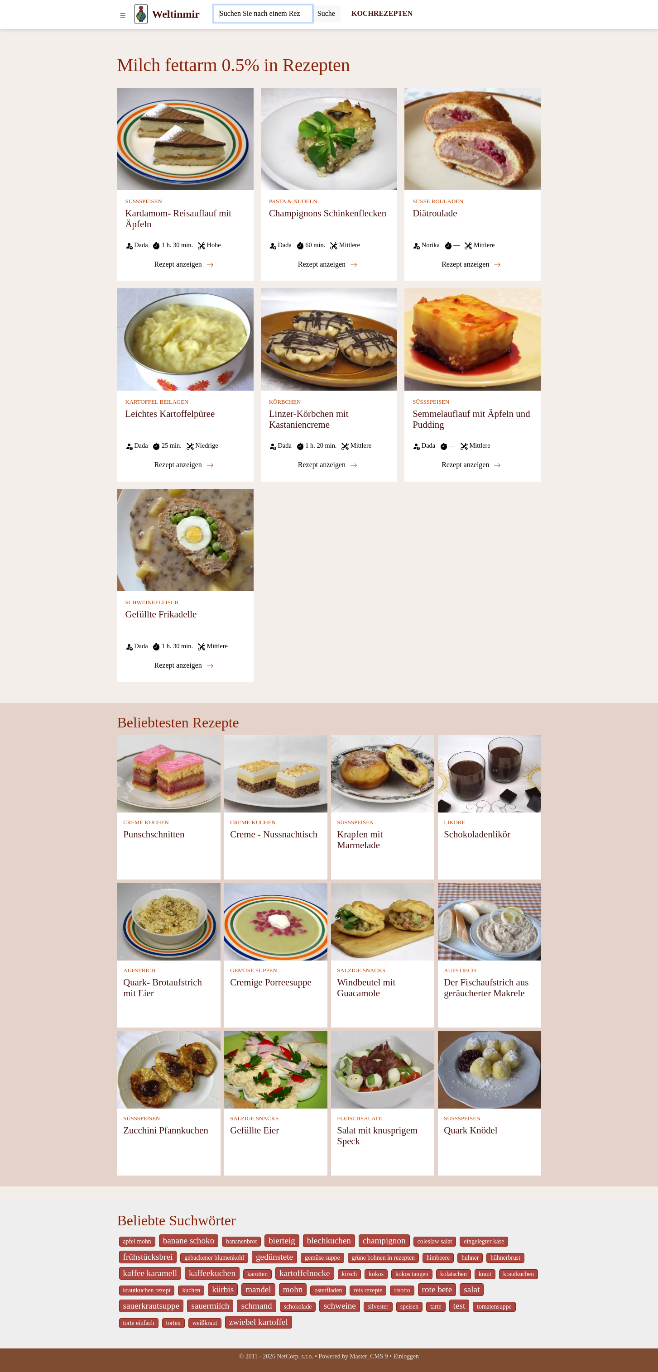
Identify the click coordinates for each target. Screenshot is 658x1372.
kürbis (223, 1289)
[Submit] (326, 13)
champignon (384, 1240)
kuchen (191, 1290)
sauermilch (210, 1305)
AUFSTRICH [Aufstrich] (139, 970)
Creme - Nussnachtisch (273, 834)
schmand (256, 1305)
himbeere (438, 1257)
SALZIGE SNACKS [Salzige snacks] (361, 970)
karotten (257, 1274)
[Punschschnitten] (169, 773)
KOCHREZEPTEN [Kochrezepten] (382, 13)
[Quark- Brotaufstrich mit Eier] (169, 921)
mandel (258, 1289)
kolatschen (453, 1274)
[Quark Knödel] (489, 1069)
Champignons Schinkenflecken (327, 213)
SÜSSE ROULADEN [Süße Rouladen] (438, 201)
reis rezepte (368, 1290)
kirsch (349, 1274)
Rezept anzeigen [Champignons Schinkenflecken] (327, 264)
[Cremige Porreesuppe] (275, 921)
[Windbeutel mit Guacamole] (382, 921)
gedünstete (274, 1257)
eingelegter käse (484, 1241)
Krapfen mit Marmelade (360, 839)
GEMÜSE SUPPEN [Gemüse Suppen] (253, 970)
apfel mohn (137, 1241)
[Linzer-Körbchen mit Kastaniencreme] (329, 339)
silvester (378, 1306)
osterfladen (328, 1290)
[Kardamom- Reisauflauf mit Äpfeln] (185, 138)
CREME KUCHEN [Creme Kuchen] (146, 822)
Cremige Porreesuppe (271, 982)
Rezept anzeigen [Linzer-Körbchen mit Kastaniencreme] (327, 465)
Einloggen (406, 1356)
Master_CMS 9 (369, 1356)
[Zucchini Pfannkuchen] (169, 1069)
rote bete (437, 1289)
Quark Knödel (470, 1130)
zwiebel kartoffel (258, 1322)
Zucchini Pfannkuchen (165, 1130)
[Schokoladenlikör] (489, 773)
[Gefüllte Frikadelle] (185, 539)
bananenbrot (241, 1241)
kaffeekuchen (212, 1273)
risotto (402, 1290)
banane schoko (189, 1240)
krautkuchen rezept (147, 1290)
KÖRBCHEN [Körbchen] (285, 402)
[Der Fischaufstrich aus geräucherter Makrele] (489, 921)
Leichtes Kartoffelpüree (170, 413)
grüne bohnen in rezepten (383, 1257)
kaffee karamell (150, 1273)
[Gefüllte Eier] (275, 1069)
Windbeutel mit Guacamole (366, 987)
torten (173, 1322)
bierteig (282, 1240)
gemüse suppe (322, 1257)
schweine (339, 1305)
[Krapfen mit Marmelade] (382, 773)
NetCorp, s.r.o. (295, 1356)
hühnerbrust (505, 1257)
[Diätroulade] (472, 138)
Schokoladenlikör (477, 834)
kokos (376, 1274)
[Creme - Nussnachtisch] (275, 773)
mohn (293, 1289)
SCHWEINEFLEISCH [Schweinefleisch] (152, 602)
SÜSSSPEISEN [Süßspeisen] (143, 201)
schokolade (298, 1306)
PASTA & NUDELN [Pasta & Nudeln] (293, 201)
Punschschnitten (153, 834)
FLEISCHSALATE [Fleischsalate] (359, 1118)
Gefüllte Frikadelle (161, 614)
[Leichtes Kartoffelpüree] (185, 339)
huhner (470, 1257)
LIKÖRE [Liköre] (454, 822)
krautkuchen (518, 1274)
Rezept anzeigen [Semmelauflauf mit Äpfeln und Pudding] (471, 465)
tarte (435, 1306)
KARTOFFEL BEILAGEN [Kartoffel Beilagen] (157, 402)
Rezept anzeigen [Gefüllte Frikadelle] (184, 665)
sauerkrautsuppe (151, 1305)
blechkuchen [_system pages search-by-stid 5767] (329, 1240)
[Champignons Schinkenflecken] (329, 138)
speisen (409, 1306)
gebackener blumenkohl (214, 1257)
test (459, 1305)
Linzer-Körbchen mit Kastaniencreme (309, 419)
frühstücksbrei (148, 1257)
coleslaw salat (435, 1241)
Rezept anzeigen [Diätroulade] (471, 264)
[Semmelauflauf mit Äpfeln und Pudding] (472, 339)
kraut (485, 1274)
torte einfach (138, 1322)
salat (472, 1289)
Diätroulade (435, 213)
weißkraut (204, 1322)
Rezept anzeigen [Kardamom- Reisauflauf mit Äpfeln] (184, 264)
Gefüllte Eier (254, 1130)
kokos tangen (411, 1274)
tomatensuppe (494, 1306)
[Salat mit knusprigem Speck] (382, 1069)
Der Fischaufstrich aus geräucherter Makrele (486, 987)
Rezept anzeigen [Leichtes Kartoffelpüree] (184, 465)
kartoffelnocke (304, 1273)
